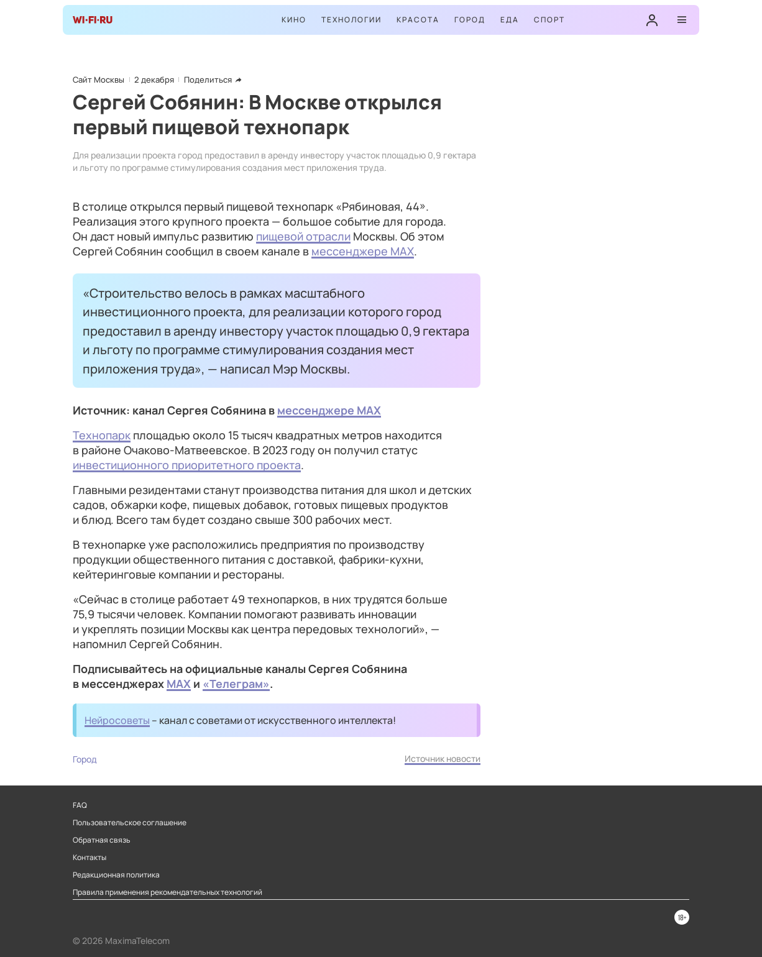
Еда (509, 19)
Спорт (549, 19)
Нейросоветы (117, 720)
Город (469, 19)
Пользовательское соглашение (129, 823)
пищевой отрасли (303, 236)
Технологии (351, 19)
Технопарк (102, 435)
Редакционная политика (116, 875)
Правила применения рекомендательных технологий (167, 892)
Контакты (89, 858)
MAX (179, 683)
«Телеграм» (236, 683)
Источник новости (442, 758)
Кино (294, 19)
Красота (418, 19)
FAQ (80, 805)
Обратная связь (102, 840)
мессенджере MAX (362, 251)
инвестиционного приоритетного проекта (187, 464)
